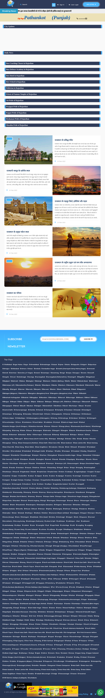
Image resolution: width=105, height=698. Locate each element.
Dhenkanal (65, 434)
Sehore (80, 608)
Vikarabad (38, 661)
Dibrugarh (19, 439)
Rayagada (90, 595)
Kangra (6, 496)
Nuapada (54, 566)
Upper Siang (81, 653)
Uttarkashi (52, 657)
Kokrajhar (7, 513)
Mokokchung (64, 542)
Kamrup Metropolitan (55, 492)
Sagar (85, 599)
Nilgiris (96, 558)
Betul (76, 393)
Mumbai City (25, 546)
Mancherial (42, 537)
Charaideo (28, 414)
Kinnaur (42, 509)
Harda (6, 467)
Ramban (22, 595)
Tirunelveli (95, 645)
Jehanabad (67, 480)
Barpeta (38, 389)
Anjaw (69, 373)
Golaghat (40, 459)
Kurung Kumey (20, 521)
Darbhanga (97, 426)
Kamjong (28, 492)
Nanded (48, 554)
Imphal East (42, 472)
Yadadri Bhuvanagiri (43, 673)
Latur (33, 525)
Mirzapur (48, 542)
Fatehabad (27, 451)
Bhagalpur (34, 397)
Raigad (96, 587)
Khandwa (77, 505)
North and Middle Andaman (53, 562)
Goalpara (24, 459)
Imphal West (53, 472)
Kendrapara (31, 505)
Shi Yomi (33, 616)
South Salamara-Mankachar (74, 628)
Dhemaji (56, 434)
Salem (50, 603)
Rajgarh (41, 591)
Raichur (89, 587)
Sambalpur (77, 603)
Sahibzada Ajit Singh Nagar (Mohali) (33, 603)
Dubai (86, 439)
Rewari (12, 599)
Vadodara (61, 657)
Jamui (94, 476)
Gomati (48, 459)
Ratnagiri (80, 595)
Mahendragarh (63, 533)
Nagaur (82, 550)
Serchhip (34, 612)
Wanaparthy (96, 661)
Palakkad (98, 566)
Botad (17, 406)
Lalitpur (18, 525)
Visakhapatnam (72, 661)
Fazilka (58, 451)
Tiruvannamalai (36, 649)
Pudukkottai (61, 583)
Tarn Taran (29, 641)
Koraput (92, 513)
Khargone (86, 505)
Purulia (72, 587)
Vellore (6, 661)
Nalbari (14, 554)
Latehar (26, 525)
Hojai (73, 467)
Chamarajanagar (21, 410)
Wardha (36, 665)
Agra (26, 364)
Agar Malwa (18, 364)
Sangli (17, 608)
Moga (56, 542)
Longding (80, 525)
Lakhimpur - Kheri (73, 521)
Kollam (45, 513)
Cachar (88, 406)
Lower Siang (20, 529)
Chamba (32, 410)
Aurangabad (40, 377)
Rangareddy (55, 595)
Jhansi (99, 480)
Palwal (26, 570)
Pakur (90, 566)
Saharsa (6, 603)
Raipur (14, 591)
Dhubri (81, 434)
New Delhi (80, 558)
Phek (50, 579)
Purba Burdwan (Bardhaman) (14, 587)
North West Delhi (42, 566)
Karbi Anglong (34, 500)
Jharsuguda (17, 484)
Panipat (60, 570)
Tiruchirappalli (85, 645)
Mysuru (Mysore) (20, 550)
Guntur (6, 463)
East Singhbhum (42, 447)
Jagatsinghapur (80, 472)
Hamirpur (50, 463)
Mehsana (40, 542)
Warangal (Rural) (10, 665)
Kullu (76, 517)
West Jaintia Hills (22, 669)
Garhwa (43, 455)
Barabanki (80, 385)
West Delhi (76, 665)
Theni (91, 641)
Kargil (44, 500)
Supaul (51, 636)
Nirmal (6, 562)
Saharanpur (93, 599)
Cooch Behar (38, 422)
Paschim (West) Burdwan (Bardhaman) (17, 575)
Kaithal (47, 488)
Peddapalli (26, 579)
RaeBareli (80, 587)
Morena (96, 542)
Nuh (60, 566)
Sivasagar (24, 624)
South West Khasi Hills (55, 632)
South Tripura (8, 632)
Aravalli (91, 373)
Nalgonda (22, 554)
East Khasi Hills (9, 447)
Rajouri (67, 591)
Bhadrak (25, 397)
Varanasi (92, 657)
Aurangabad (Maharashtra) (57, 377)
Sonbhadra (54, 624)
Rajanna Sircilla (31, 591)
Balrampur (94, 381)
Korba (99, 513)
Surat (66, 636)
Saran (46, 608)
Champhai (59, 410)
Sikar (33, 620)
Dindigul (61, 439)
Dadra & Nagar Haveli (70, 422)
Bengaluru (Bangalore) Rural (39, 393)
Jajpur (15, 476)
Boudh (23, 406)
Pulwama (71, 583)
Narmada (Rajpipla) (81, 554)
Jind (34, 484)
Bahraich (15, 381)
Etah (67, 447)
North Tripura (29, 566)
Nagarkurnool (72, 550)
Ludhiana (52, 529)
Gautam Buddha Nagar (67, 455)
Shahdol (51, 612)
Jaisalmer (7, 476)
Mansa (81, 537)
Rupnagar (54, 599)
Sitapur (6, 624)
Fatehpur (50, 451)
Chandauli (69, 410)
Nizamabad (15, 562)
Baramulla (90, 385)
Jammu (69, 476)
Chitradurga (64, 418)
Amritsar (13, 373)
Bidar (21, 401)
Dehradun (47, 430)
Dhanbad (22, 434)
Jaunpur (37, 480)
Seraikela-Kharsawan (20, 612)
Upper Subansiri (93, 653)
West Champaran (64, 665)
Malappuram (8, 537)
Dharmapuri (38, 434)
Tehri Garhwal (48, 641)
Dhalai (6, 434)
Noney (23, 562)
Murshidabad (74, 546)
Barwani (46, 389)
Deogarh (57, 430)
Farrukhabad (16, 451)
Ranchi (46, 595)
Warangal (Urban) (24, 665)
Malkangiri (25, 537)
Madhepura (69, 529)
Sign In (60, 5)
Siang (97, 616)
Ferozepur (66, 451)
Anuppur (77, 373)
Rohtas (34, 599)
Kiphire (49, 509)
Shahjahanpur (61, 612)
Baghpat (7, 381)
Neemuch (71, 558)
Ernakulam (54, 447)
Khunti (35, 509)
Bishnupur (77, 401)
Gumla (89, 459)
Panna (68, 570)
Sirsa (87, 620)
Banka (55, 385)
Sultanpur (32, 636)
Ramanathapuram (10, 595)
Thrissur (50, 645)
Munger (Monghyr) (61, 546)
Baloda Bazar (83, 381)
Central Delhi (8, 410)
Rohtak (26, 599)
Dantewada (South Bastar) (81, 426)
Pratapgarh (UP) (29, 583)
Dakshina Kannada (36, 426)
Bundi (66, 406)
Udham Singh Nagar (11, 653)
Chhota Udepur (9, 418)
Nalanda (7, 554)
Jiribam (41, 484)
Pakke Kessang (80, 566)
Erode (62, 447)
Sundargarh (43, 636)
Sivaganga (15, 624)
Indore (62, 472)
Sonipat (71, 624)
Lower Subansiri (32, 529)
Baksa (23, 381)
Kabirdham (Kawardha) (12, 488)
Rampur (39, 595)
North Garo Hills (94, 562)
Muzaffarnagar (86, 546)
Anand (37, 373)
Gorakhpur (81, 459)
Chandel (78, 410)
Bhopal (14, 401)
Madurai (88, 529)
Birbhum (68, 401)
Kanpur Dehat (49, 496)
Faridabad (91, 447)
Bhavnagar (71, 397)
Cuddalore (48, 422)
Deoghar (65, 430)
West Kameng (35, 669)
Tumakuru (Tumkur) (74, 649)
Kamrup (43, 492)
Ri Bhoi (19, 599)
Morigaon (7, 546)
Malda (17, 537)
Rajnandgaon (58, 591)
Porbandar (92, 579)
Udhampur (24, 653)
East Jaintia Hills (80, 443)
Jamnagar (77, 476)
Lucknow (43, 529)
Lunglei (59, 529)
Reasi (98, 595)
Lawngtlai (40, 525)
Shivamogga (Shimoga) (53, 616)
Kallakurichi (8, 492)
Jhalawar (91, 480)
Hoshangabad (90, 467)
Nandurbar (57, 554)
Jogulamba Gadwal (61, 484)
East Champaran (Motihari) (28, 443)
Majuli (99, 533)
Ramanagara (87, 591)
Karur (77, 500)
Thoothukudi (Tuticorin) (29, 645)
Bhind (88, 397)
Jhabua (76, 480)
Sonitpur (80, 624)
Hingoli (60, 467)
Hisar (67, 467)
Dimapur (53, 439)
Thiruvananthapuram (11, 645)
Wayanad (52, 665)
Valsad (84, 657)
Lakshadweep (8, 525)
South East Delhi (33, 628)
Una (58, 653)
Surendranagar (76, 636)
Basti (60, 389)
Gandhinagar (26, 455)
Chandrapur (8, 414)
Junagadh (80, 484)
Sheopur (25, 616)
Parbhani (86, 570)
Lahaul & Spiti (50, 521)
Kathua (94, 500)
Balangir (39, 381)
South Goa (58, 628)
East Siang (20, 447)
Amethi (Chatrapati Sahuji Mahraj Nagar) (71, 368)
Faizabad (82, 447)
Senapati (88, 608)
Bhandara (43, 397)
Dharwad (48, 434)
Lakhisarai (85, 521)
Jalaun (31, 476)
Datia (23, 430)
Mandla (57, 537)
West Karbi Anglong (50, 669)
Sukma (24, 636)
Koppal (84, 513)
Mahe (54, 533)
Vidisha (13, 661)
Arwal (14, 377)
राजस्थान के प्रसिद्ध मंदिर (64, 140)
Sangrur (24, 608)
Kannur (39, 496)
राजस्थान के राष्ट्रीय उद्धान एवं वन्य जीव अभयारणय (73, 262)
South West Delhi (21, 632)
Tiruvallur (25, 649)
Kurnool (92, 517)
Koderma (84, 509)
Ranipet (65, 595)
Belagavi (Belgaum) (10, 393)
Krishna (52, 517)
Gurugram (24, 463)
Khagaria (58, 505)
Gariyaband (53, 455)
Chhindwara (87, 414)
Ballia (68, 381)
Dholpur (74, 434)
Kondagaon (75, 513)
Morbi (89, 542)
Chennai (67, 414)
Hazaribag (52, 467)
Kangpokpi (91, 492)
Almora (24, 368)
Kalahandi (82, 488)
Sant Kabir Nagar (35, 608)
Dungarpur (7, 443)
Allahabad (15, 368)
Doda (80, 439)
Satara (52, 608)
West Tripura (22, 673)
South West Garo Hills (37, 632)
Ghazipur (97, 455)
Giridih (17, 459)
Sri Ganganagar (70, 632)
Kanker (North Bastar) (19, 496)
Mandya (74, 537)
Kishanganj (58, 509)
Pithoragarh (74, 579)
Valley (77, 657)
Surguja (86, 636)
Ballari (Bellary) (58, 381)
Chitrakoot (74, 418)
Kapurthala (8, 500)
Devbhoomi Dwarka (84, 430)
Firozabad (75, 451)
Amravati (91, 368)
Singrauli (59, 620)
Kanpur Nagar (62, 496)
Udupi (32, 653)
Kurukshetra (8, 521)
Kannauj (32, 496)
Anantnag (55, 373)
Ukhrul (45, 653)
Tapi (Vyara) (19, 641)
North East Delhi (81, 562)
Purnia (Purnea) (62, 587)
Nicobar (88, 558)
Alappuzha (75, 364)
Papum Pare (76, 570)
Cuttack (57, 422)
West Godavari (9, 669)
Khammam (68, 505)
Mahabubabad (9, 533)
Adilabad (9, 364)
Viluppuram (48, 661)
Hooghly (80, 467)
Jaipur (98, 472)
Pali (20, 570)
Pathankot (84, 575)
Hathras (36, 467)
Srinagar (17, 636)
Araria (84, 373)
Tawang (38, 641)
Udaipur (86, 649)
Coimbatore (27, 422)
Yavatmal (82, 673)
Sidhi (27, 620)
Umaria (52, 653)
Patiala (92, 575)
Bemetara (23, 393)
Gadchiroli (92, 451)
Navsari (13, 558)
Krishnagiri (61, 517)
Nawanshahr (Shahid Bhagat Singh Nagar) (41, 558)
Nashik (6, 558)
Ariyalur (6, 377)
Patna (6, 579)
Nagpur (89, 550)
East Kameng (93, 443)
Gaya (80, 455)
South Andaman (9, 628)
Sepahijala (7, 612)
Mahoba (83, 533)
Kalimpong (92, 488)
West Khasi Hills (64, 669)
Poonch (83, 579)
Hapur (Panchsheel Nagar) (90, 463)
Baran (98, 385)
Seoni (95, 608)
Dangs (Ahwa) (65, 426)
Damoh (55, 426)
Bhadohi (83, 393)
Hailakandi (41, 463)
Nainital (97, 550)
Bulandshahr (48, 406)
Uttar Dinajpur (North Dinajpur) (15, 657)
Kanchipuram (70, 492)
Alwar (31, 368)
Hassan (28, 467)
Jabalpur (70, 472)
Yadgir (55, 673)
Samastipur (59, 603)
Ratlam (72, 595)
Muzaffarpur (8, 550)
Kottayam (25, 517)
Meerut (32, 542)
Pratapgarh (17, 583)
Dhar (30, 434)
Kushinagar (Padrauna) (35, 521)
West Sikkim (86, 669)
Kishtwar (67, 509)
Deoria (72, 430)
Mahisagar (74, 533)
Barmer (22, 389)
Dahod (82, 422)
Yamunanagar (64, 673)
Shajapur (71, 612)
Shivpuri (67, 616)
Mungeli (49, 546)
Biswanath (86, 401)
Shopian (75, 616)
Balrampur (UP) (9, 385)
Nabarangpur (33, 550)
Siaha (91, 616)
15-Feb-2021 (12, 314)
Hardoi (12, 467)
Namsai (40, 554)
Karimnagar (62, 500)
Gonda (56, 459)
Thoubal (42, 645)
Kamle (35, 492)
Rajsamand (77, 591)
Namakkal (32, 554)
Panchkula (34, 570)
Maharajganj (33, 533)
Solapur (45, 624)
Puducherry (51, 583)
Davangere (38, 430)
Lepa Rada (55, 525)
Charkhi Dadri (38, 414)
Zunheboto (33, 678)
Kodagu (75, 509)
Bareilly (6, 389)
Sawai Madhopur (70, 608)
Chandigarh (87, 410)
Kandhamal (81, 492)
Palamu (6, 570)
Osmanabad (68, 566)
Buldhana (58, 406)
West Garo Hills (87, 665)
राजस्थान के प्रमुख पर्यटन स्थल (18, 232)
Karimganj (51, 500)
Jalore (52, 476)
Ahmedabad (34, 364)
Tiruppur (17, 649)
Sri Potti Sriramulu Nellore (87, 632)
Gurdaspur (14, 463)
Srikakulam (8, 636)
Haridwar (20, 467)
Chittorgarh (92, 418)
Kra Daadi (44, 517)
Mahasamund (45, 533)
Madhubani (79, 529)
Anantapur (46, 373)
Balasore (47, 381)
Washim (43, 665)
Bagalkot (81, 377)
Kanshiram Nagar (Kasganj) (78, 496)
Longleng (89, 525)
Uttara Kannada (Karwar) (37, 657)
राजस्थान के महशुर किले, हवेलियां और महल (71, 201)
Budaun (30, 406)
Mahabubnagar (21, 533)
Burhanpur (74, 406)
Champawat (49, 410)
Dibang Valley (8, 439)
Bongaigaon (8, 406)
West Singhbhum (9, 673)
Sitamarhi (94, 620)
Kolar (15, 513)
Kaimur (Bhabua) (36, 488)
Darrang (16, 430)
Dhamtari (13, 434)
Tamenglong (8, 641)
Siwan (32, 624)
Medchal (24, 542)
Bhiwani (94, 397)
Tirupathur (7, 649)
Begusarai (81, 389)
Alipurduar (92, 364)
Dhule (88, 434)
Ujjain (38, 653)
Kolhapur (29, 513)
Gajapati (7, 455)
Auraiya (31, 377)
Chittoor (83, 418)
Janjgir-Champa (17, 480)
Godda (32, 459)
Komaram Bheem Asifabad (59, 513)
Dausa (29, 430)
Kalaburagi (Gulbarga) (68, 488)
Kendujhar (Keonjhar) (45, 505)
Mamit (33, 537)
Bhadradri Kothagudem (12, 397)
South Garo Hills (46, 628)
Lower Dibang (8, 529)
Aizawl (55, 364)
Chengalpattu (57, 414)
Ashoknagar (22, 377)
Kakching (55, 488)
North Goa (7, 566)
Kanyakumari (95, 496)
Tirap (75, 645)
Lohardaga (65, 525)
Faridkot (7, 451)
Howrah (16, 472)
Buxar (82, 406)
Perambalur (36, 579)
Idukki (34, 472)
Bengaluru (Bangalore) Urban (61, 393)
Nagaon (50, 550)
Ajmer (61, 364)
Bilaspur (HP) (58, 401)
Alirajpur (7, 368)
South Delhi (21, 628)
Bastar (53, 389)
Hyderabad (25, 472)
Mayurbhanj (8, 542)
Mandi (50, 537)
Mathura (89, 537)
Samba (68, 603)
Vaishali (70, 657)
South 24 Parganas (91, 624)
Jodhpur (49, 484)
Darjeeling (7, 430)
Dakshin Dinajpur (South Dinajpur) (15, 426)
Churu (19, 422)
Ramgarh (30, 595)
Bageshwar (91, 377)
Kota (18, 517)
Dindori (68, 439)
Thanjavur (83, 641)
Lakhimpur (61, 521)
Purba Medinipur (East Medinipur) (38, 587)
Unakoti (64, 653)
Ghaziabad (87, 455)
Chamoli (40, 410)
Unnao (72, 653)
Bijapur (27, 401)
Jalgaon (39, 476)
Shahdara (42, 612)
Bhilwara (80, 397)
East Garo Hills (55, 443)
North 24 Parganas (34, 562)
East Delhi (44, 443)
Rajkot (49, 591)
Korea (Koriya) (9, 517)
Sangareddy (8, 608)
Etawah (74, 447)
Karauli (24, 500)
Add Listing (91, 4)
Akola (68, 364)
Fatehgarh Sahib (39, 451)
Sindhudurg (50, 620)
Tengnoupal (59, 641)
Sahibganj (15, 603)
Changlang (18, 414)
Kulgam (70, 517)
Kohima (92, 509)
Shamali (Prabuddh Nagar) (86, 612)
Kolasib (21, 513)
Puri (53, 587)
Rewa (6, 599)
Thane (76, 641)
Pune (78, 583)
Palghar (14, 570)
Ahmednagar (45, 364)
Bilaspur (49, 401)
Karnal (70, 500)
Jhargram (7, 484)
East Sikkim (30, 447)
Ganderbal (15, 455)
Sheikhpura (8, 616)
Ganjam (36, 455)
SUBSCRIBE (88, 339)
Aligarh (84, 364)
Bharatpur (53, 397)
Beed (74, 389)
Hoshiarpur (8, 472)
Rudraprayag (43, 599)
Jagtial (91, 472)
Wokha (31, 673)
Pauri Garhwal (15, 579)
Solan (39, 624)
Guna (96, 459)
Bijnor (34, 401)
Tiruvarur (47, 649)
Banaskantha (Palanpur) (25, 385)
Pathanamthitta (72, 575)
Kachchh (25, 488)
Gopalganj (71, 459)
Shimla (40, 616)
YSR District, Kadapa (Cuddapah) (15, 678)
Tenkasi (68, 641)
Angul (63, 373)
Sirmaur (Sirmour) (70, 620)
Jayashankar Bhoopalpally (51, 480)
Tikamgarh (59, 645)
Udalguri (95, 649)
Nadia (43, 550)
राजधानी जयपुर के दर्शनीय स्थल (18, 170)
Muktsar (15, 546)
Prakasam (7, 583)
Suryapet (94, 636)
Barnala (30, 389)
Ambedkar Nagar (49, 368)
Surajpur (59, 636)
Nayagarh (61, 558)
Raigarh (6, 591)
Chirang (54, 418)
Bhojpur (6, 401)
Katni (13, 505)
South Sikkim (91, 628)
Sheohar (17, 616)
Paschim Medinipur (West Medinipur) (45, 575)
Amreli (6, 373)
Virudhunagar (59, 661)
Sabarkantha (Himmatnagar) (70, 599)
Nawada (21, 558)
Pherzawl (58, 579)
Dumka (93, 439)
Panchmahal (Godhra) (48, 570)
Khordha (20, 509)
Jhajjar (83, 480)
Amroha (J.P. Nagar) (26, 373)
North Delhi (69, 562)
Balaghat (30, 381)
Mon (72, 542)
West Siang (76, 669)
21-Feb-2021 (60, 161)
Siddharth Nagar (9, 620)
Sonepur (64, 624)
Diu (75, 439)
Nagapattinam (60, 550)
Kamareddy (18, 492)
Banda (38, 385)
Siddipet (20, 620)
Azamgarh (72, 377)
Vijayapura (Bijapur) (25, 661)
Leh (48, 525)
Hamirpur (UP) (61, 463)
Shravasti (83, 616)
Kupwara (84, 517)
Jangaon (7, 480)
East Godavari (67, 443)
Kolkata (38, 513)
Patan (63, 575)
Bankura (62, 385)
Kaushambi (21, 505)
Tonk (54, 649)
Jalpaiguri (60, 476)
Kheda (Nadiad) (9, 509)
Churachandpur (9, 422)
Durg (15, 443)
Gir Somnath (8, 459)
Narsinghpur (95, 554)
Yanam (74, 673)
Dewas (95, 430)
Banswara (71, 385)
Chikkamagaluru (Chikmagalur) (39, 418)
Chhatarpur (76, 414)
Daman (47, 426)
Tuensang (62, 649)
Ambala (37, 368)
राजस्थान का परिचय (14, 293)
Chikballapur (21, 418)
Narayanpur (68, 554)
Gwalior (32, 463)
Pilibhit (65, 579)
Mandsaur (65, 537)
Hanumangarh (74, 463)
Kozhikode (34, 517)
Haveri (44, 467)
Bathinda (67, 389)
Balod (74, 381)
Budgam (38, 406)
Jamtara (87, 476)
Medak (16, 542)
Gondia (62, 459)
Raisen (21, 591)
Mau (95, 537)
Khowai (27, 509)
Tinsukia (68, 645)
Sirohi (81, 620)
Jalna (46, 476)
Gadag (84, 451)
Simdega (40, 620)
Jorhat (72, 484)
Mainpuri (92, 533)
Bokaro (95, 401)
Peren (45, 579)
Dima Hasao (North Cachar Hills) (36, 439)
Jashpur (29, 480)
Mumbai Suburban (38, 546)
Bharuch (62, 397)
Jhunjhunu (27, 484)
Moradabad (81, 542)
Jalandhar (23, 476)
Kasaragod (85, 500)
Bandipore (46, 385)
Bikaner (41, 401)
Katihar (6, 505)
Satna (59, 608)
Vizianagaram (85, 661)
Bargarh (14, 389)
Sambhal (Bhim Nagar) (91, 603)
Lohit (73, 525)
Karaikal (17, 500)
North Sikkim (17, 566)
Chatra (48, 414)
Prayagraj (40, 583)
